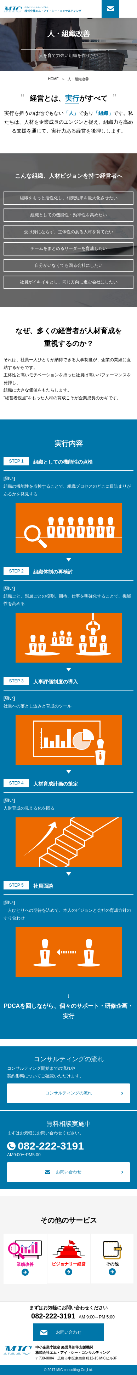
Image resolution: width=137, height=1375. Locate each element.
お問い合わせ (110, 9)
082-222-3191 (51, 1146)
